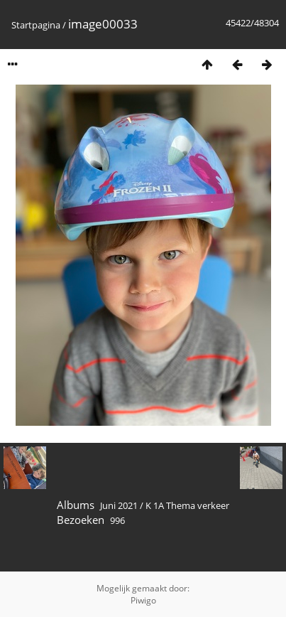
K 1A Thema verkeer (187, 505)
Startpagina (35, 24)
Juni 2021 (119, 505)
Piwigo (143, 600)
